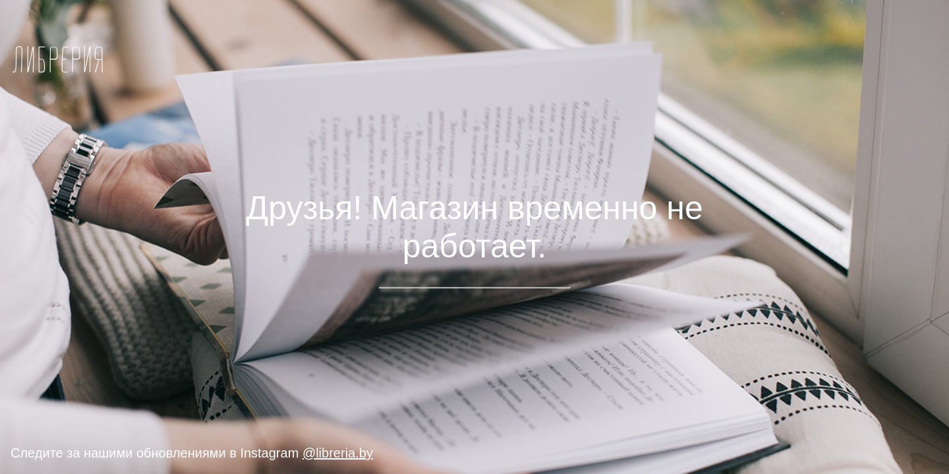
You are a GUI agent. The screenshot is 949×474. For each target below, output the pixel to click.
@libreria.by (337, 453)
